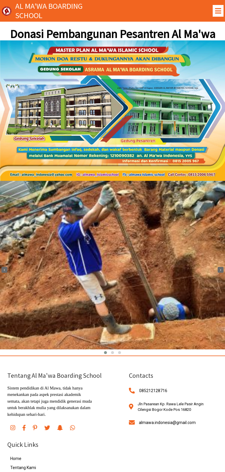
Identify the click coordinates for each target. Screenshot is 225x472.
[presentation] (4, 270)
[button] (105, 353)
